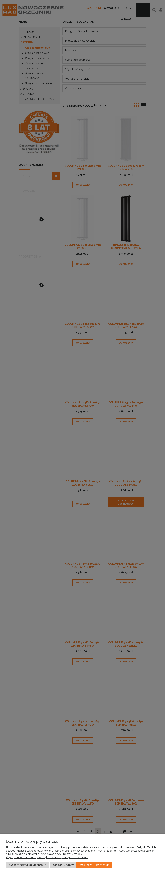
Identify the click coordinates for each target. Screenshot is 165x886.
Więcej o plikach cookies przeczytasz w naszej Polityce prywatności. (47, 857)
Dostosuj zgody (63, 865)
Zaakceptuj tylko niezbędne (27, 865)
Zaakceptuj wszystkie (94, 865)
